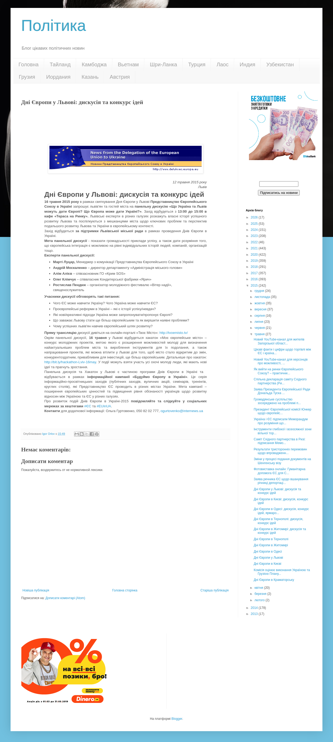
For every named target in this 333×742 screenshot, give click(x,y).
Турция (196, 64)
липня (259, 322)
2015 (255, 285)
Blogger (177, 719)
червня (260, 328)
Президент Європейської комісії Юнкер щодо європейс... (282, 411)
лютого (260, 600)
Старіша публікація (214, 590)
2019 (255, 261)
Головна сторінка (124, 590)
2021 (255, 248)
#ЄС (87, 406)
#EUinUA (104, 406)
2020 (255, 254)
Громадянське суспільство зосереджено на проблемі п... (277, 401)
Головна (28, 64)
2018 (255, 267)
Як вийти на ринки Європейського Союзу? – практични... (278, 371)
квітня (259, 588)
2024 (255, 230)
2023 (255, 236)
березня (261, 594)
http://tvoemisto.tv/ (173, 333)
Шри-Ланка (163, 64)
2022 (255, 242)
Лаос (222, 64)
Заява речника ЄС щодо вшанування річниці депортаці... (281, 481)
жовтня (260, 303)
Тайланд (60, 64)
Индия (247, 64)
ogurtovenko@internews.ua (182, 411)
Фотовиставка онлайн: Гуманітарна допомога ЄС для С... (279, 471)
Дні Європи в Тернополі (271, 539)
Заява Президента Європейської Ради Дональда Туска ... (282, 391)
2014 (255, 608)
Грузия (27, 77)
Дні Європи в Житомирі (271, 545)
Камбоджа (94, 64)
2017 (255, 273)
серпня (260, 316)
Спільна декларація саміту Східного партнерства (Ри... (280, 381)
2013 (255, 614)
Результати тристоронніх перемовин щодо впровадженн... (280, 451)
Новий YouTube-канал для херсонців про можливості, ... (281, 361)
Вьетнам (128, 64)
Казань (90, 77)
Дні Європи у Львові (268, 557)
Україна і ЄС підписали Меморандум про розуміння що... (281, 421)
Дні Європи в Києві (267, 564)
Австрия (120, 77)
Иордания (58, 77)
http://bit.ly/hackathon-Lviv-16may (70, 362)
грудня (260, 291)
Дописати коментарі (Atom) (65, 598)
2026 (255, 217)
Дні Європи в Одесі (268, 551)
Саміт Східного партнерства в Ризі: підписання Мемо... (280, 441)
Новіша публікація (35, 590)
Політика (53, 25)
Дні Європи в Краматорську (274, 580)
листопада (263, 297)
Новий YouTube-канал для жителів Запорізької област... (279, 341)
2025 (255, 224)
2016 (255, 279)
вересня (261, 309)
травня (260, 334)
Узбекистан (280, 64)
